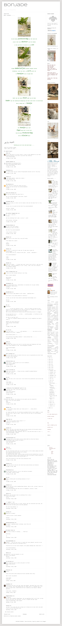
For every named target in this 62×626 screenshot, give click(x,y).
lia (6, 377)
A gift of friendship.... (53, 388)
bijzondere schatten (52, 304)
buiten (57, 308)
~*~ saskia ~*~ (9, 502)
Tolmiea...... (52, 389)
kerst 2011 (56, 320)
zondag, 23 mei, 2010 (10, 580)
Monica (7, 552)
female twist (55, 310)
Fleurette (8, 397)
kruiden (57, 324)
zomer (57, 352)
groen (54, 314)
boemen (57, 305)
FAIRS (51, 310)
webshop (49, 347)
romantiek (53, 335)
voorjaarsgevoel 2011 (52, 346)
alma (7, 341)
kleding (56, 323)
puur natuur (55, 334)
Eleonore (8, 463)
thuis (48, 340)
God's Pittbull (9, 353)
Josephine (8, 584)
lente (57, 325)
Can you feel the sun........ (53, 396)
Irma (7, 447)
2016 (50, 359)
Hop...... (54, 180)
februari (52, 404)
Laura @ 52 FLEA (9, 369)
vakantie (49, 341)
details (56, 309)
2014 (50, 362)
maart (51, 402)
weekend (56, 347)
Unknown (7, 407)
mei (50, 381)
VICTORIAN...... (52, 391)
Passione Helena (9, 225)
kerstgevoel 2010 (52, 322)
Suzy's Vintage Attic (10, 271)
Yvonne (7, 176)
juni (51, 380)
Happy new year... (54, 274)
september (52, 375)
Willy (7, 153)
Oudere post (41, 614)
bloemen (50, 305)
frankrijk (49, 311)
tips (53, 340)
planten (51, 334)
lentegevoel (50, 326)
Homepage (25, 614)
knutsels (49, 324)
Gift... (54, 200)
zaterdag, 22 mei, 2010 (11, 498)
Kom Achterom (9, 184)
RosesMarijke (9, 292)
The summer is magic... (55, 230)
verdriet (48, 342)
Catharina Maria (9, 361)
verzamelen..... (50, 343)
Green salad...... (53, 383)
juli (51, 378)
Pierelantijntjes (10, 437)
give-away (56, 313)
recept (48, 335)
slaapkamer (56, 337)
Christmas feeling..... (55, 264)
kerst (52, 320)
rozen (56, 335)
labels (48, 325)
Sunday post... (54, 211)
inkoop (48, 318)
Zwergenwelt (8, 283)
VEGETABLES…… (52, 392)
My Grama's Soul (9, 530)
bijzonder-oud (9, 201)
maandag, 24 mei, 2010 (11, 602)
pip (48, 334)
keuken (48, 323)
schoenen (48, 336)
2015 (50, 361)
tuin (57, 340)
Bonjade (15, 5)
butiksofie (8, 170)
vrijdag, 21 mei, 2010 (11, 158)
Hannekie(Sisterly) (10, 522)
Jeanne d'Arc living (52, 319)
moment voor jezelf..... (12, 148)
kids (53, 323)
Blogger (44, 621)
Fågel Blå (8, 419)
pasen (48, 333)
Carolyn (7, 511)
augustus (52, 377)
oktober (51, 373)
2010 (50, 369)
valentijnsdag (55, 341)
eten (48, 310)
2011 (50, 367)
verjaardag (56, 342)
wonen (49, 350)
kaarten (48, 320)
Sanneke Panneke (9, 161)
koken (53, 324)
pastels (52, 333)
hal (57, 314)
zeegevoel (49, 352)
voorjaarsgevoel (50, 345)
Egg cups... (55, 219)
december (52, 370)
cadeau (49, 309)
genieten (49, 313)
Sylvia (7, 493)
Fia (6, 477)
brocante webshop (51, 308)
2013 (50, 364)
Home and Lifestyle (10, 192)
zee (57, 351)
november (52, 372)
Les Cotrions (9, 561)
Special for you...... (52, 399)
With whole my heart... (55, 241)
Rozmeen (7, 237)
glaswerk (49, 314)
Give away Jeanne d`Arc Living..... (55, 250)
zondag (54, 353)
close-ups (53, 309)
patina (57, 333)
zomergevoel (50, 353)
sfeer (49, 337)
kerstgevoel (50, 321)
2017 (50, 357)
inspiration (55, 318)
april (51, 401)
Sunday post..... (54, 190)
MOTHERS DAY (52, 394)
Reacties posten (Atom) (15, 616)
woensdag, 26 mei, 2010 (11, 609)
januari (51, 405)
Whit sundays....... (53, 385)
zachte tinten (53, 351)
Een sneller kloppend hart (12, 213)
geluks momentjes (52, 312)
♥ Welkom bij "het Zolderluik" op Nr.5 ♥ (15, 388)
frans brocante (55, 311)
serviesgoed (56, 336)
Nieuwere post (7, 614)
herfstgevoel (54, 315)
